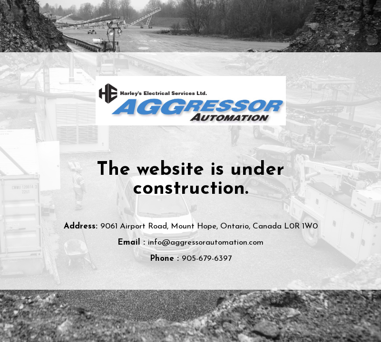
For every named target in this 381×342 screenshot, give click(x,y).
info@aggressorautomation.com (206, 242)
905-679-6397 (207, 259)
